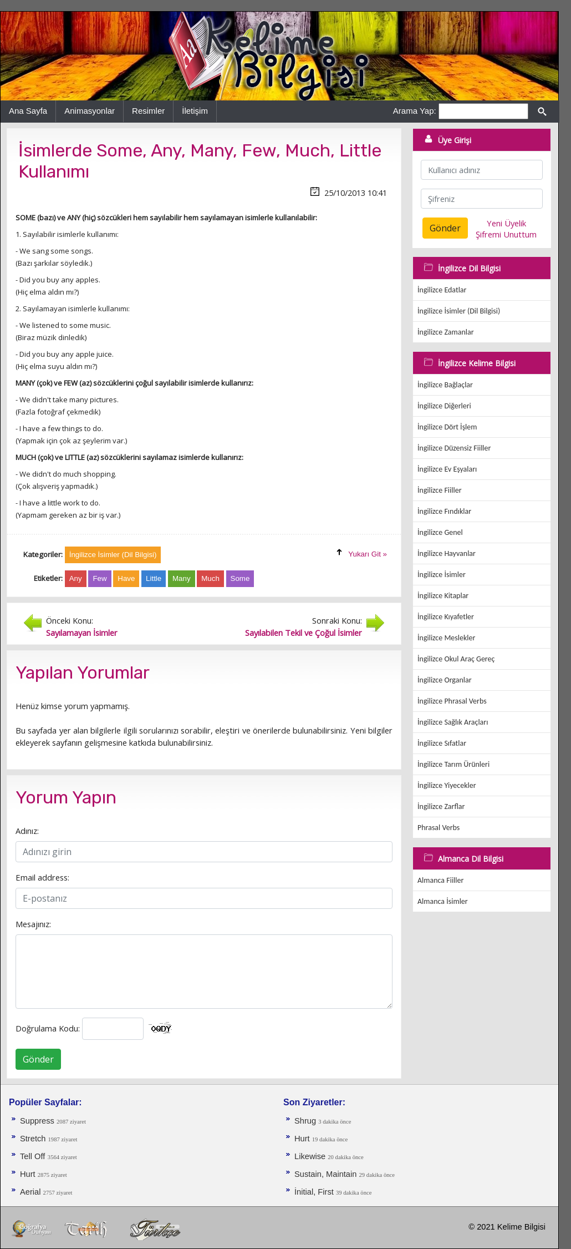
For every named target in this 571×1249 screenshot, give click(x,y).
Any (75, 578)
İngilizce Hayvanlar (446, 553)
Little (153, 578)
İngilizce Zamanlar (445, 332)
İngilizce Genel (440, 532)
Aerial (31, 1191)
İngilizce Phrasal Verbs (452, 701)
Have (126, 578)
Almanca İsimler (442, 901)
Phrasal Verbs (438, 827)
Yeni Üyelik (506, 223)
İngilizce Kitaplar (442, 595)
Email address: (42, 877)
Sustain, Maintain (326, 1174)
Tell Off (32, 1156)
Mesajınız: (33, 923)
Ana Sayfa (28, 110)
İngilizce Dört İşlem (447, 427)
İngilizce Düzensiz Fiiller (454, 448)
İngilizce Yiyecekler (446, 785)
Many (181, 578)
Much (210, 578)
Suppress (38, 1120)
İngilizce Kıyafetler (445, 616)
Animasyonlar (89, 110)
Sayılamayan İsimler (82, 632)
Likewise (311, 1156)
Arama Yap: (414, 110)
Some (240, 578)
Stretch (34, 1138)
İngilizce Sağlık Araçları (452, 722)
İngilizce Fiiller (439, 490)
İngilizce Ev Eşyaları (447, 469)
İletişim (195, 110)
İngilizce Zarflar (441, 806)
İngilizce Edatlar (441, 290)
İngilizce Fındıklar (444, 511)
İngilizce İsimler (441, 574)
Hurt (29, 1174)
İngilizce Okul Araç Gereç (455, 659)
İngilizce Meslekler (446, 638)
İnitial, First (315, 1191)
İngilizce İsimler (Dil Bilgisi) (458, 311)
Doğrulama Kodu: (48, 1028)
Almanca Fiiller (440, 880)
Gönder (38, 1059)
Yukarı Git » (367, 554)
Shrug (306, 1120)
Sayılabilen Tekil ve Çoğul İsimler (303, 632)
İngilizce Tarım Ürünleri (453, 764)
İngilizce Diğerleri (444, 406)
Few (99, 578)
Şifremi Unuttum (506, 234)
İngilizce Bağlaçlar (445, 385)
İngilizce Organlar (444, 680)
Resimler (148, 110)
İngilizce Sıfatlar (441, 743)
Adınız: (27, 830)
